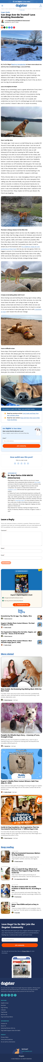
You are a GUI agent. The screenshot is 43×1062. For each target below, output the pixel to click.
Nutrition (3, 1005)
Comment (4, 530)
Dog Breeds (4, 1012)
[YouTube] (12, 995)
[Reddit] (2, 27)
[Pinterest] (14, 27)
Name (3, 548)
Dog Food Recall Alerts (7, 1017)
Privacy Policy (26, 951)
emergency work (12, 489)
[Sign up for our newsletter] (21, 1)
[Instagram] (5, 995)
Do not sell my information (8, 1042)
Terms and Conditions (7, 1039)
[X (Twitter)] (4, 27)
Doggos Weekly (5, 12)
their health (37, 482)
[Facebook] (9, 27)
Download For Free (21, 605)
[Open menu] (2, 5)
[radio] (15, 463)
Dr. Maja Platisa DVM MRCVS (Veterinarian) (18, 20)
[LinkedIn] (12, 27)
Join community (21, 446)
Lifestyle (3, 1010)
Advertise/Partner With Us (8, 1028)
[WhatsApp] (7, 27)
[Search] (40, 5)
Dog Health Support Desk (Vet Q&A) (10, 1030)
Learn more (22, 9)
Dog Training (4, 1007)
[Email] (20, 940)
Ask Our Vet (4, 1014)
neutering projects (20, 500)
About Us (3, 1026)
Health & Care (4, 1003)
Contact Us (4, 1023)
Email (4, 438)
